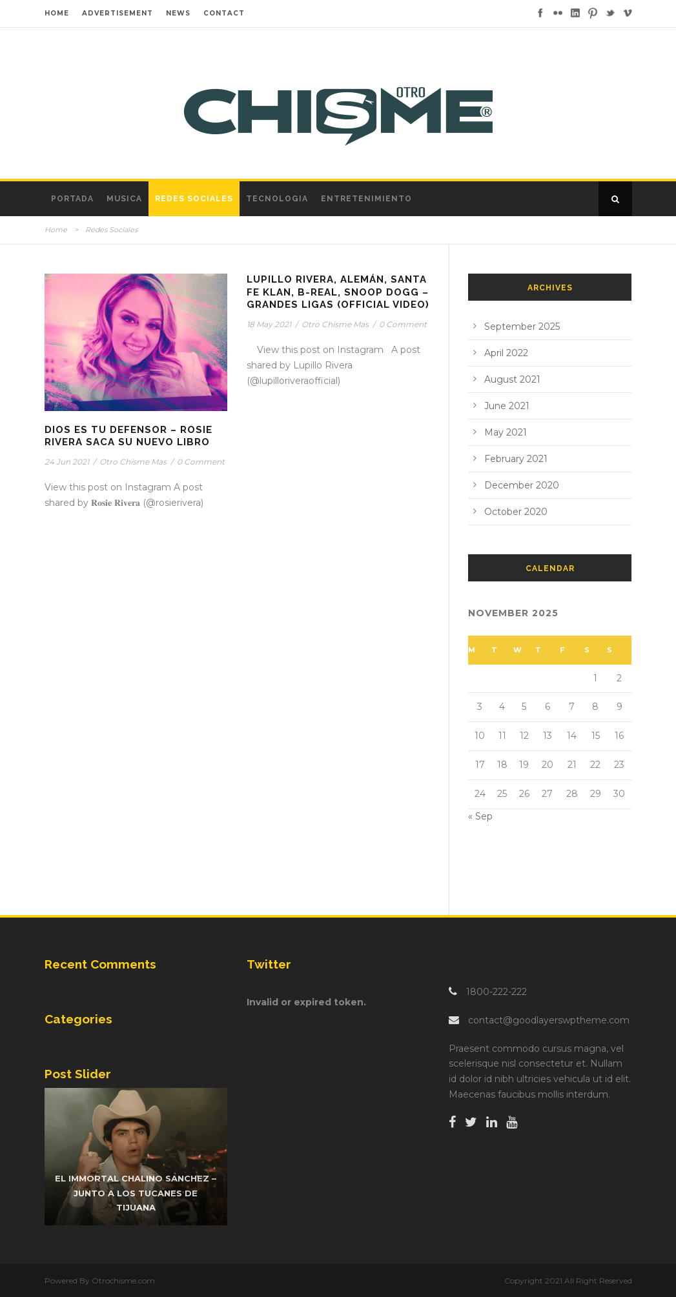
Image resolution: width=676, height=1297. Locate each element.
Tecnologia (277, 198)
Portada (72, 198)
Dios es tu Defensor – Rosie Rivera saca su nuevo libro (128, 436)
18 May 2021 (269, 324)
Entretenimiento (366, 198)
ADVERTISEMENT (117, 13)
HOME (57, 13)
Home (56, 229)
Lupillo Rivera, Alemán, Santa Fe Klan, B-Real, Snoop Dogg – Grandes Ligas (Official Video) (338, 292)
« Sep (480, 816)
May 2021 (505, 432)
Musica (124, 198)
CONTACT (224, 13)
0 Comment (201, 462)
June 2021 (506, 406)
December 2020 (521, 485)
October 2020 (516, 512)
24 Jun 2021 (67, 462)
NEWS (178, 13)
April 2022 (506, 353)
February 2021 (516, 459)
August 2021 (512, 379)
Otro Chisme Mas (133, 462)
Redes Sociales (194, 198)
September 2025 (522, 326)
